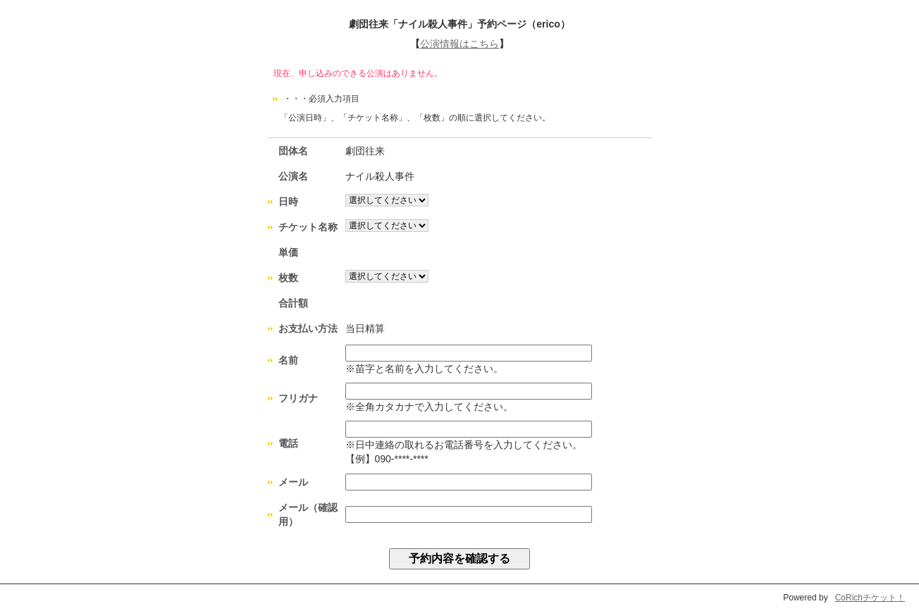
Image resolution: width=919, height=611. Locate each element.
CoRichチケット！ (870, 598)
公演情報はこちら (459, 43)
